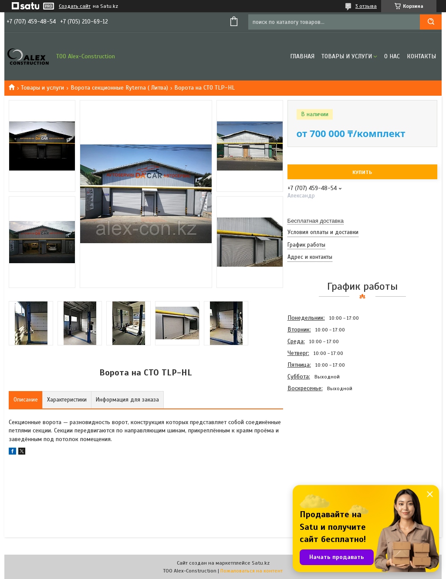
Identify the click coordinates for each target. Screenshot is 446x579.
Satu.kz (261, 563)
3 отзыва (366, 6)
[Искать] (431, 22)
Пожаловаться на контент (251, 571)
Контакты (421, 56)
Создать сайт (75, 6)
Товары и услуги (346, 56)
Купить (362, 172)
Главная (302, 56)
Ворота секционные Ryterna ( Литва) (119, 87)
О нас (392, 56)
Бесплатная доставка (315, 221)
